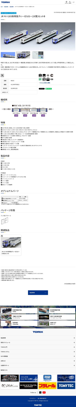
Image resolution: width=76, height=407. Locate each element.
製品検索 (6, 6)
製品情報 (12, 6)
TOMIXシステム (5, 352)
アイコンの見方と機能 (45, 82)
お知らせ (3, 361)
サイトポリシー (32, 398)
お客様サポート (5, 365)
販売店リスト (4, 370)
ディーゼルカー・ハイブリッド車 (8, 13)
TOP (2, 6)
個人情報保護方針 (42, 398)
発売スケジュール (5, 342)
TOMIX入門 (4, 347)
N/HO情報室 (4, 356)
